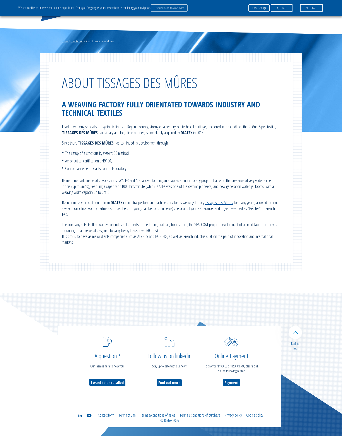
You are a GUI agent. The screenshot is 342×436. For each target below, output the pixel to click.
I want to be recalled (107, 382)
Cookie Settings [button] (259, 8)
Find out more (169, 382)
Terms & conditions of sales (157, 415)
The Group (77, 41)
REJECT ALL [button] (282, 8)
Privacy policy (233, 415)
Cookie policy (254, 415)
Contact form (106, 415)
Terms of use (127, 415)
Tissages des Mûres (219, 202)
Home (65, 41)
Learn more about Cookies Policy (169, 8)
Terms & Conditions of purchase (200, 415)
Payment (231, 382)
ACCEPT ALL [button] (311, 8)
